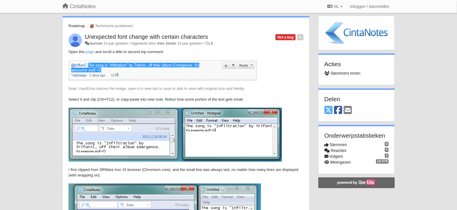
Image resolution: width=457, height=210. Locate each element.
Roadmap (76, 26)
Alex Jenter (167, 43)
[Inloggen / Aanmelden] (370, 6)
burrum (96, 43)
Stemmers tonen (342, 73)
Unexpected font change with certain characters (146, 37)
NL (334, 6)
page (90, 52)
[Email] (348, 110)
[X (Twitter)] (328, 110)
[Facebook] (338, 110)
